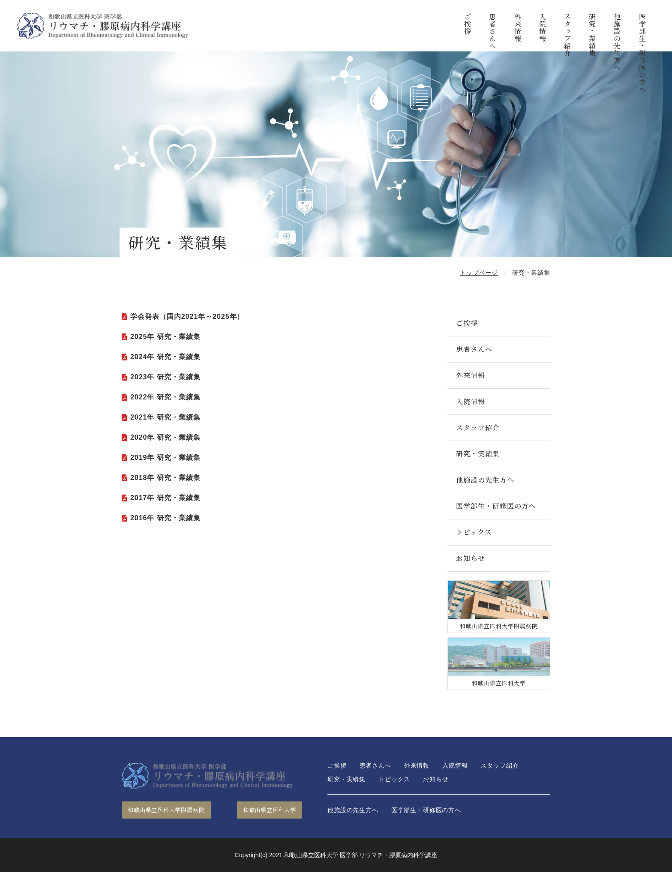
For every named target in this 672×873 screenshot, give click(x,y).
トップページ (479, 272)
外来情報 (517, 27)
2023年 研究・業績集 (165, 377)
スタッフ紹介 (567, 35)
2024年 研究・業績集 (165, 356)
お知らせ (470, 558)
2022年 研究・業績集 (165, 397)
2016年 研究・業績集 (165, 518)
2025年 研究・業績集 (165, 336)
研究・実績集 (478, 454)
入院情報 (542, 27)
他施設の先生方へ (617, 42)
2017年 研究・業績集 (165, 497)
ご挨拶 (468, 24)
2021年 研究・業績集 (165, 417)
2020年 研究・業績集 (165, 437)
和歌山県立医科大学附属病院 (172, 810)
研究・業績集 (592, 35)
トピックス (474, 532)
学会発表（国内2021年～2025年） (187, 316)
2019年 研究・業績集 (165, 457)
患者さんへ (493, 31)
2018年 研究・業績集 (165, 477)
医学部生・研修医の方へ (642, 53)
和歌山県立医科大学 (264, 810)
